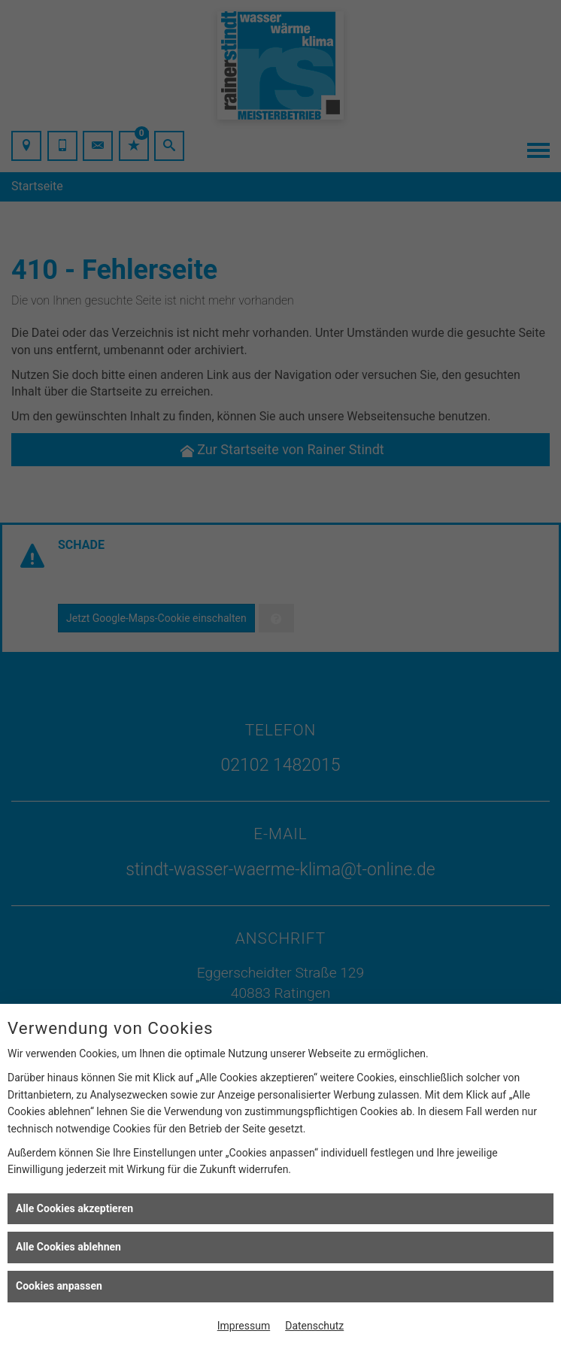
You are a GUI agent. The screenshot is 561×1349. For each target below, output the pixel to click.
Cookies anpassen (59, 1286)
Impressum (243, 1326)
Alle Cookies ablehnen (68, 1247)
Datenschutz (314, 1326)
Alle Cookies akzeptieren (74, 1208)
